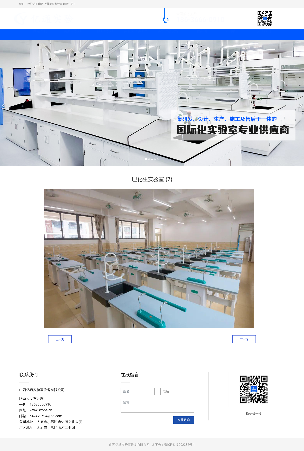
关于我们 (264, 35)
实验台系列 (72, 35)
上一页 (60, 339)
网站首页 (40, 35)
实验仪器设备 (168, 35)
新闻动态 (232, 35)
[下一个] (300, 103)
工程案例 (200, 35)
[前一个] (4, 103)
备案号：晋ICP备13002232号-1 (173, 445)
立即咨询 (184, 420)
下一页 (244, 339)
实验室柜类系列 (136, 35)
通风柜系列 (104, 35)
